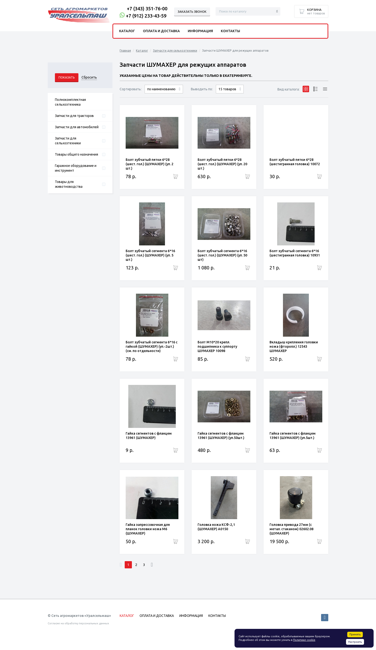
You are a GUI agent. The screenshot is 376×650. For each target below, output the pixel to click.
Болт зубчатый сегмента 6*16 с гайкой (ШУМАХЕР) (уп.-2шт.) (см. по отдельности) (151, 346)
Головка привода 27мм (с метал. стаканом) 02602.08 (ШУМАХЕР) (291, 529)
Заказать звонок (192, 11)
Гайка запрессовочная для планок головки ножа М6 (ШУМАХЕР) (148, 529)
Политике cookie (304, 639)
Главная (125, 50)
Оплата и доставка (161, 31)
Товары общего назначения (76, 154)
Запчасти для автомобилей (77, 127)
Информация (200, 31)
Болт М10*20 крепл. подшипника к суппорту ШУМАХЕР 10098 (217, 346)
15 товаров (227, 89)
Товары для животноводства (68, 184)
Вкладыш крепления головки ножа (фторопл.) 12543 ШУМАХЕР (294, 346)
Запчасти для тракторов (74, 116)
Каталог (142, 50)
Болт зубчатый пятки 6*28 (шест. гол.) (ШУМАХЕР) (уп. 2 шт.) (149, 164)
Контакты (230, 31)
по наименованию (161, 89)
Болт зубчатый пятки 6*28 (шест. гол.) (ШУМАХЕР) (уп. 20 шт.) (222, 164)
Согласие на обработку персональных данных (78, 623)
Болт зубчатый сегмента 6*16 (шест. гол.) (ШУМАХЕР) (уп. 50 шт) (222, 255)
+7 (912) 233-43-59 (146, 15)
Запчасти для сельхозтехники (68, 140)
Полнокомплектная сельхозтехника (70, 102)
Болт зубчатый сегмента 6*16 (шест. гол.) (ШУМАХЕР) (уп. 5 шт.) (150, 255)
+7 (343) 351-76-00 (147, 8)
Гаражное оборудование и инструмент (75, 168)
